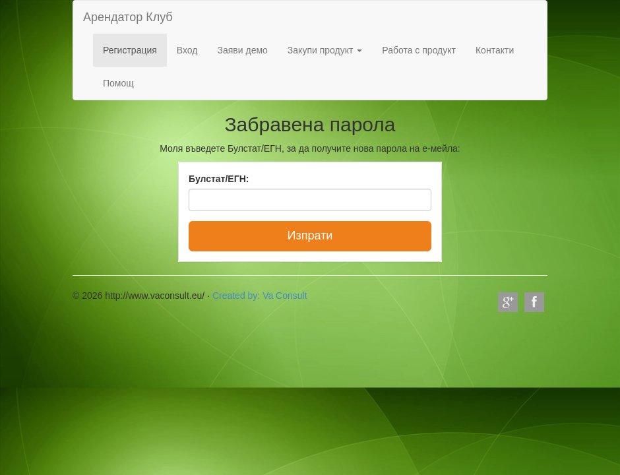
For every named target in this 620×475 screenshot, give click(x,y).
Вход (187, 50)
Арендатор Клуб (128, 17)
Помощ (118, 83)
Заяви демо (243, 50)
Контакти (495, 50)
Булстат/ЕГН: (219, 179)
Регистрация (130, 50)
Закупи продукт (325, 50)
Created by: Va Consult (259, 295)
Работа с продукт (419, 50)
